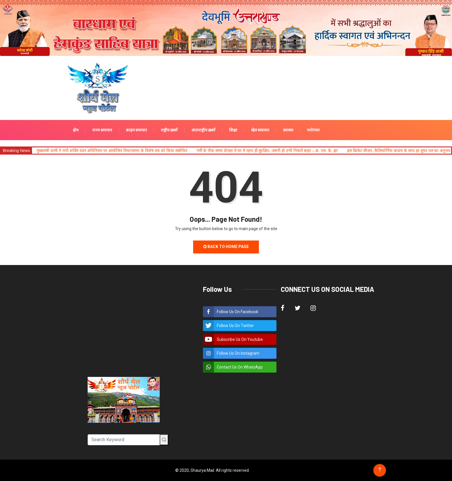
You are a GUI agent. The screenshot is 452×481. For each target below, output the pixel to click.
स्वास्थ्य (288, 130)
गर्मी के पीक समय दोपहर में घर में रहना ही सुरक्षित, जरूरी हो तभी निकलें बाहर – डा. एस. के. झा (267, 150)
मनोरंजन (313, 130)
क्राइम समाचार (136, 130)
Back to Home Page (226, 246)
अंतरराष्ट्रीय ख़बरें (203, 130)
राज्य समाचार (102, 130)
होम (75, 130)
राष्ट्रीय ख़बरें (169, 130)
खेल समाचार (260, 130)
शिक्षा (233, 130)
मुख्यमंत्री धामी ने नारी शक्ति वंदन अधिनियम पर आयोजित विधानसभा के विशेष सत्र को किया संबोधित (112, 150)
